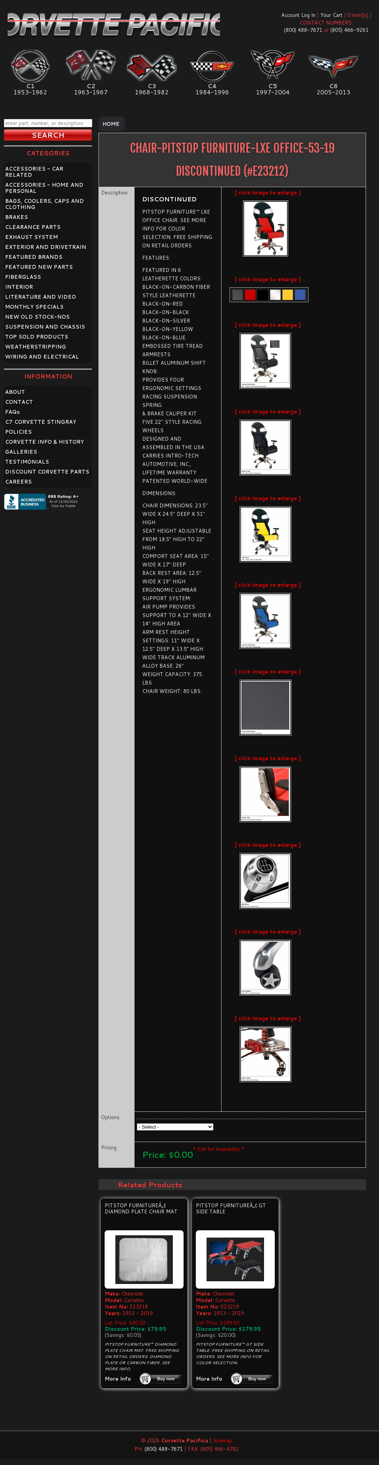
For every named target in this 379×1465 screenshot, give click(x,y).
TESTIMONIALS (27, 461)
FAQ (12, 411)
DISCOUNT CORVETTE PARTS (47, 471)
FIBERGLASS (23, 276)
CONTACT (19, 401)
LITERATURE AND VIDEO (40, 296)
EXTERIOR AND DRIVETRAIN (45, 247)
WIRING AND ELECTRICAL (42, 356)
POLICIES (18, 431)
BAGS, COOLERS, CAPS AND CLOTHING (44, 204)
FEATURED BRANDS (33, 256)
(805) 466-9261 (349, 29)
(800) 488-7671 (303, 29)
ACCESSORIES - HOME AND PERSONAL (44, 187)
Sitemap (222, 1440)
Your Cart (331, 15)
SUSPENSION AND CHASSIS (45, 326)
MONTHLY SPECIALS (34, 306)
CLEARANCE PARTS (33, 227)
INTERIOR (19, 286)
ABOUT (15, 391)
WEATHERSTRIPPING (35, 346)
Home (111, 123)
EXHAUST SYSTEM (31, 237)
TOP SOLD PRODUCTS (36, 336)
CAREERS (18, 481)
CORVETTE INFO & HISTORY (44, 441)
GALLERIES (21, 451)
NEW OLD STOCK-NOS (37, 316)
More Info (118, 1378)
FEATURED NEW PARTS (39, 266)
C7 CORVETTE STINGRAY (40, 421)
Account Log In (298, 15)
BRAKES (16, 217)
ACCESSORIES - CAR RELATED (34, 171)
